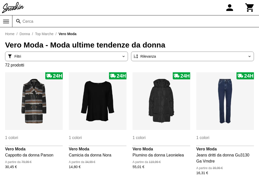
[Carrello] (250, 8)
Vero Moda (15, 149)
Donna (24, 34)
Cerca (28, 21)
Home (9, 34)
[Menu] (6, 21)
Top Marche (44, 34)
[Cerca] (18, 21)
